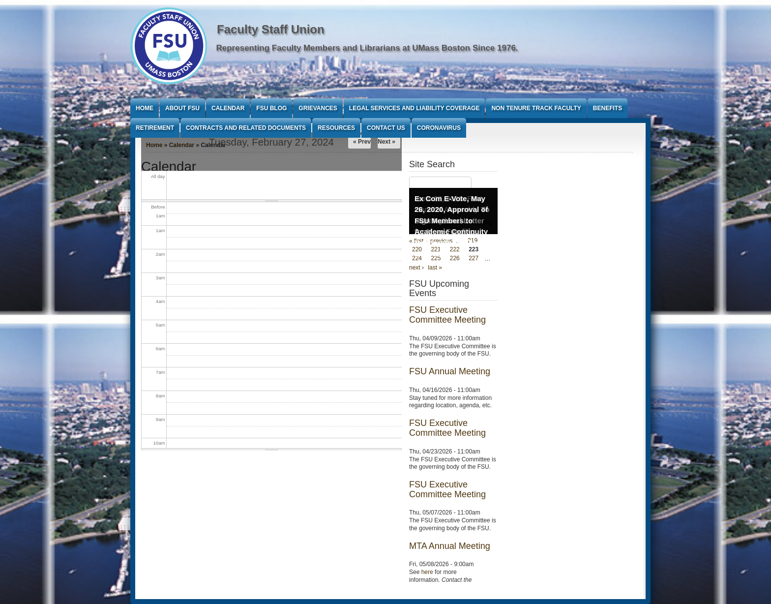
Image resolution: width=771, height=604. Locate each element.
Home (144, 108)
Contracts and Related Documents (246, 127)
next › (416, 267)
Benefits (607, 108)
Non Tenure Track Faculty (536, 108)
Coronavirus (439, 127)
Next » (386, 141)
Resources (336, 127)
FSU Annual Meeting (449, 371)
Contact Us (386, 127)
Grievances (317, 108)
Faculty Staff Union (271, 29)
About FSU (182, 108)
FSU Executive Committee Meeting (447, 315)
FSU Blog (271, 108)
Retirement (155, 127)
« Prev (362, 141)
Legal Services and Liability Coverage (414, 108)
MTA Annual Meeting (449, 546)
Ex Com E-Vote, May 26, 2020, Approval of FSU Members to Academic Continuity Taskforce (451, 220)
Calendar (227, 108)
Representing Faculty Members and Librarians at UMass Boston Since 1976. (367, 48)
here (427, 572)
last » (435, 267)
